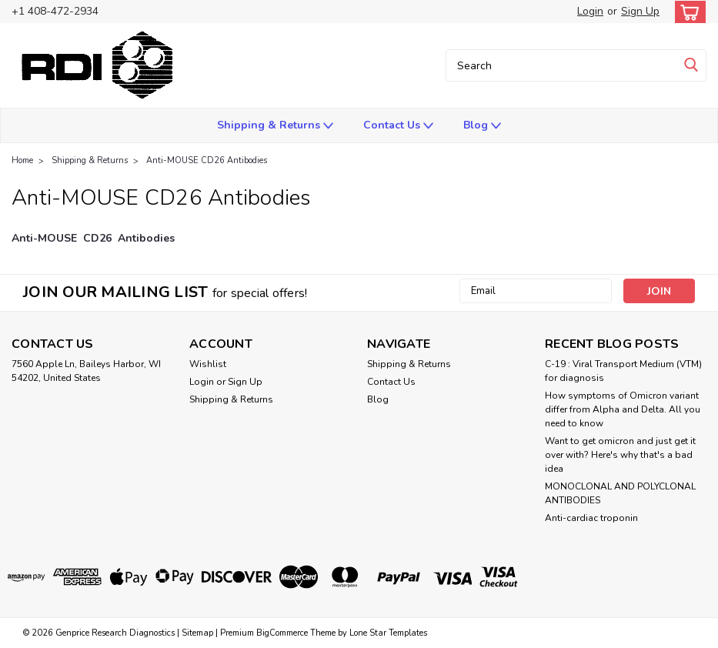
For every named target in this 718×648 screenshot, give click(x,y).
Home (22, 160)
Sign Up (640, 11)
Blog (482, 126)
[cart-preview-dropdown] (686, 12)
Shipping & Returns (275, 126)
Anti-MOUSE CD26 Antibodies (206, 160)
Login (590, 11)
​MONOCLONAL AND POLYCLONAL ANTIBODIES (620, 493)
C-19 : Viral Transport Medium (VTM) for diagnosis (623, 371)
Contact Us (398, 126)
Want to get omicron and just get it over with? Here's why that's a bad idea (620, 455)
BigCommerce (282, 633)
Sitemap (197, 633)
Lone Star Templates (388, 633)
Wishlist (207, 364)
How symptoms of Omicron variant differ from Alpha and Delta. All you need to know (622, 409)
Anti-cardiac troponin (591, 518)
